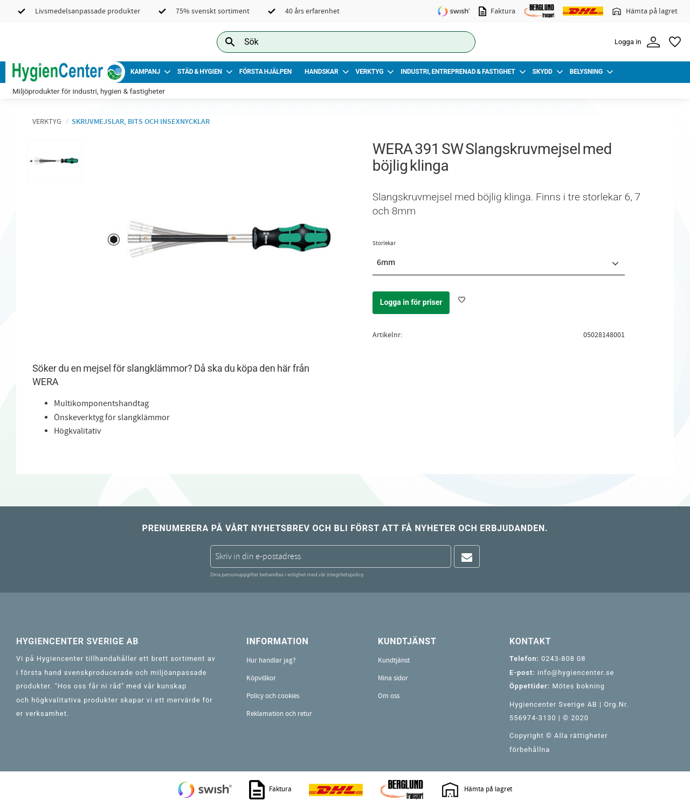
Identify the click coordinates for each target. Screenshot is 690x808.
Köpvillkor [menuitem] (261, 678)
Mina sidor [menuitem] (393, 678)
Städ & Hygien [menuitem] (199, 71)
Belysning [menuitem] (586, 71)
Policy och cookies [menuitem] (272, 696)
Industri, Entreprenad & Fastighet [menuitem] (458, 71)
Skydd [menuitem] (542, 71)
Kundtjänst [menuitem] (394, 660)
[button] (675, 42)
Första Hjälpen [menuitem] (265, 71)
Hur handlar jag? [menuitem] (271, 660)
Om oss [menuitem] (388, 696)
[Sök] (459, 42)
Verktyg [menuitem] (370, 71)
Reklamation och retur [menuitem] (279, 713)
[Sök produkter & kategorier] (334, 42)
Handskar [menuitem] (321, 71)
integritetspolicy (345, 574)
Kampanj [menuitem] (145, 71)
